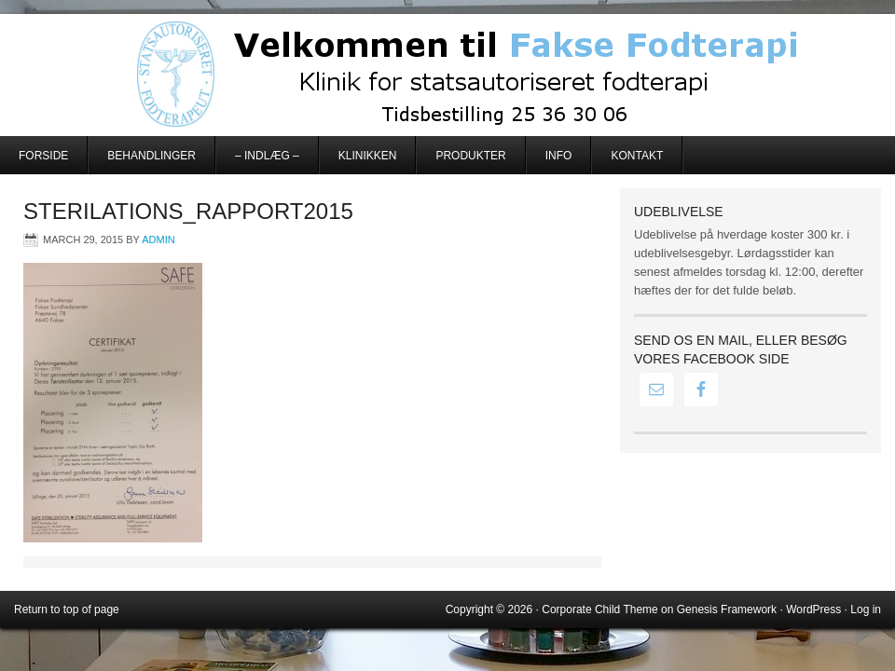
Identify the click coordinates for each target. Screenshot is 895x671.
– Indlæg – (267, 155)
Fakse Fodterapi (447, 74)
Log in (865, 609)
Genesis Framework (727, 609)
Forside (43, 155)
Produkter (470, 155)
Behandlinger (151, 155)
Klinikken (367, 155)
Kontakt (637, 155)
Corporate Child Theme (600, 609)
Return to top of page (66, 609)
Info (558, 155)
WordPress (813, 609)
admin (158, 239)
